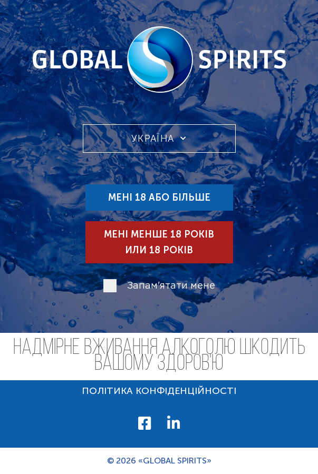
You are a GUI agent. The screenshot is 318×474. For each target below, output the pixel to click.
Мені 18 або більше (159, 197)
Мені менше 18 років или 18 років (159, 242)
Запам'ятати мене (171, 286)
